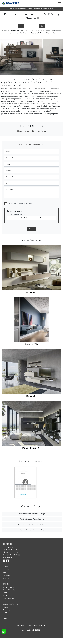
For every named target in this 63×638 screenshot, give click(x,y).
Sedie (5, 595)
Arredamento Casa (21, 9)
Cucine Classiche (9, 590)
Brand (5, 573)
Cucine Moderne (9, 587)
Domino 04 (31, 396)
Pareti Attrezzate (34, 9)
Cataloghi (6, 575)
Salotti (5, 613)
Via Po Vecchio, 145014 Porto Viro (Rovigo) (12, 548)
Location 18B (31, 344)
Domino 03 (31, 292)
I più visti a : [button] (41, 131)
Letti (4, 615)
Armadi (5, 618)
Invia (31, 229)
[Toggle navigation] (59, 3)
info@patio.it (7, 558)
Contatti (6, 578)
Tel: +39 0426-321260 (10, 552)
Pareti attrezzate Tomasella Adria (32, 519)
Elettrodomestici (8, 598)
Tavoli (5, 593)
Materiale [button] (27, 131)
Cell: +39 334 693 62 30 (11, 555)
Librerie (5, 607)
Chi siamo (6, 570)
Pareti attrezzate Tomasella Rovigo (32, 514)
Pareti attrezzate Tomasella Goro (32, 530)
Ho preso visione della (21, 203)
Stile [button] (33, 131)
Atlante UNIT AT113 (47, 9)
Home (12, 9)
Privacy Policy (28, 203)
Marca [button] (19, 131)
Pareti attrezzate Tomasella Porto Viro (32, 524)
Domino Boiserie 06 (31, 448)
